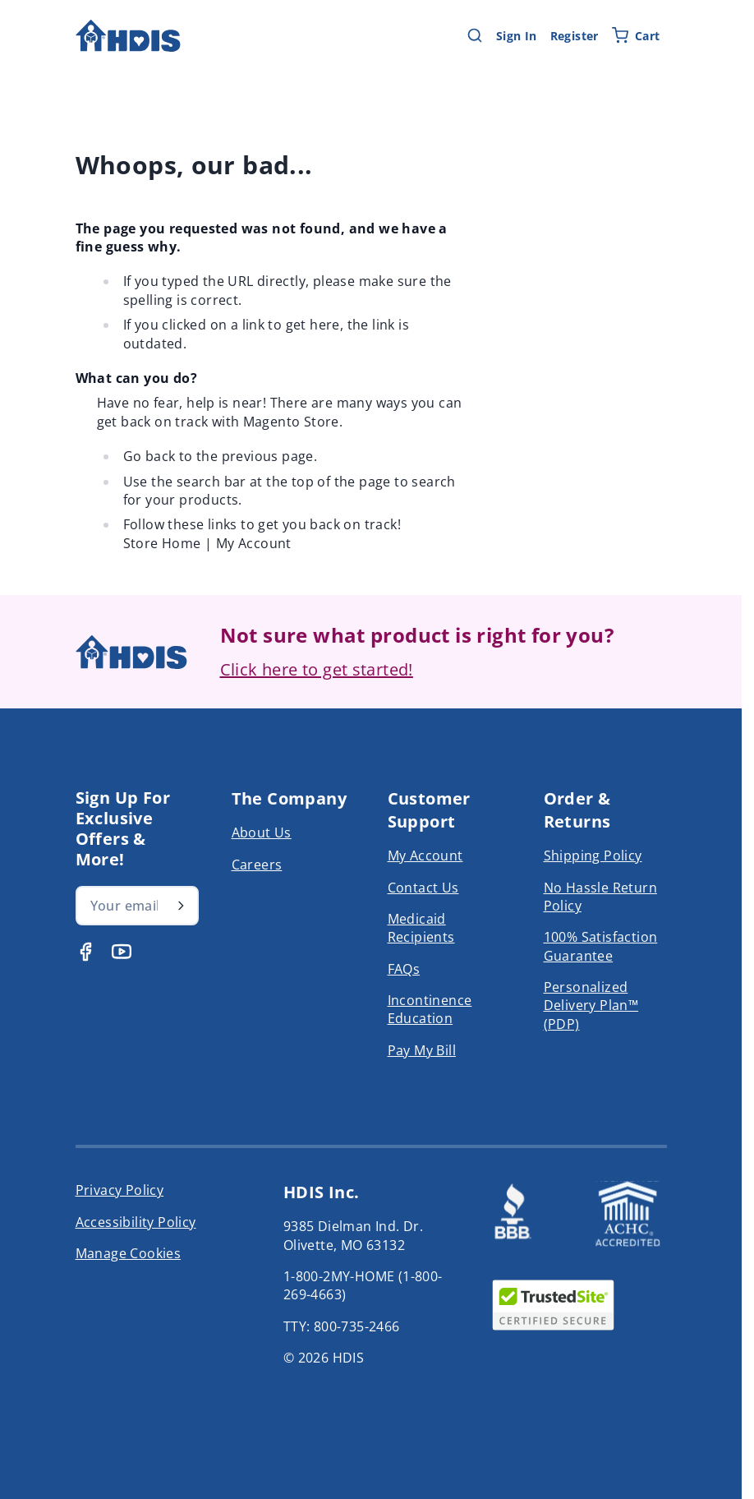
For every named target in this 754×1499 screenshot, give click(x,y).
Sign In (516, 36)
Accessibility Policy (136, 1222)
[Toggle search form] (475, 35)
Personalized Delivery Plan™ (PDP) (591, 1005)
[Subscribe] (181, 905)
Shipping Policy (593, 855)
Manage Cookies (129, 1253)
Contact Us (423, 888)
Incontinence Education (430, 1009)
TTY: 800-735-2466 (341, 1326)
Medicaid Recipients (421, 928)
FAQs (404, 969)
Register (574, 36)
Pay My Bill (422, 1050)
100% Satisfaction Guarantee (601, 946)
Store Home (162, 543)
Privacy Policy (120, 1190)
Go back (149, 456)
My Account (254, 543)
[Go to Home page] (128, 36)
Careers (257, 865)
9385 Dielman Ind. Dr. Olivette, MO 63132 (353, 1235)
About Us (262, 832)
